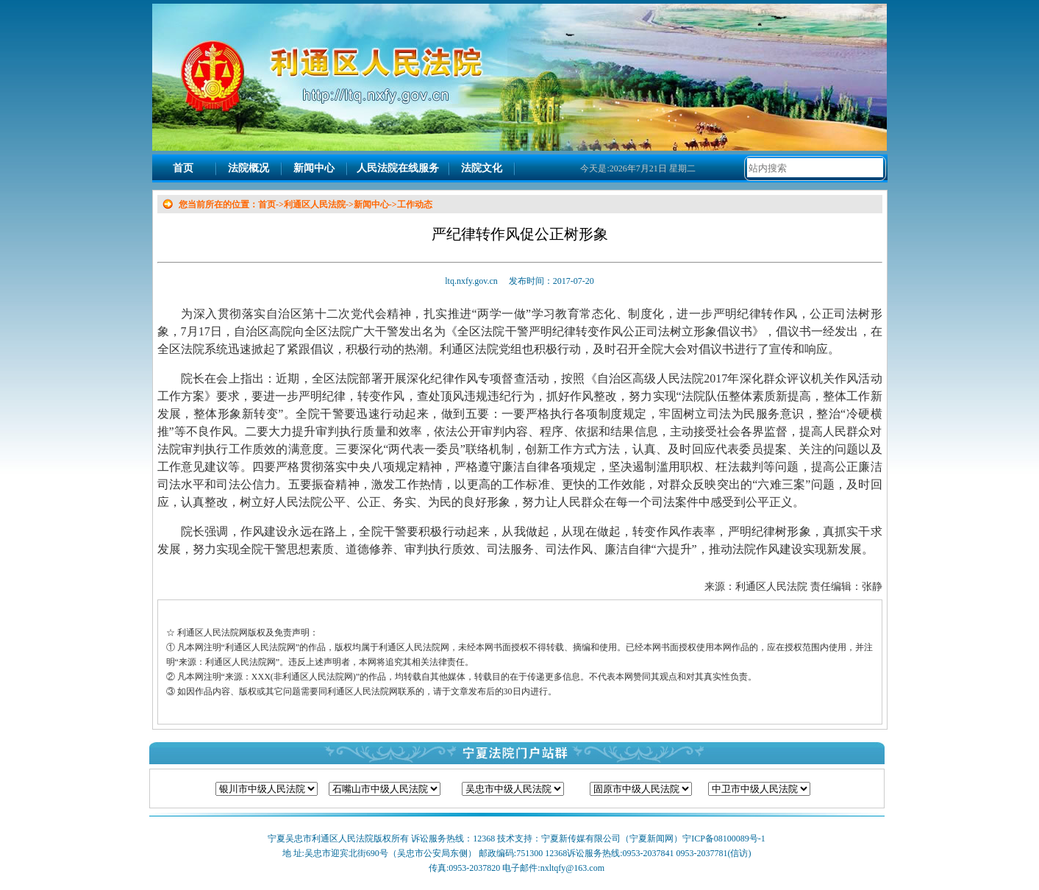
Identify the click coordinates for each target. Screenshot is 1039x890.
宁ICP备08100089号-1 (723, 838)
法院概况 (248, 168)
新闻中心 (314, 168)
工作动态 (414, 204)
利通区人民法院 (315, 204)
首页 (183, 168)
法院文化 (481, 168)
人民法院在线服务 (398, 168)
